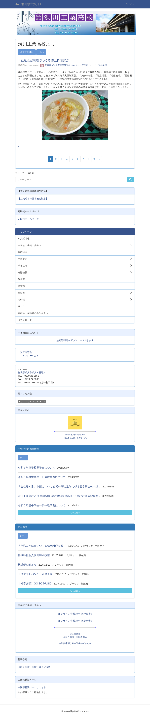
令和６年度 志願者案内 (75, 637)
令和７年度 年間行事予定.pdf (34, 667)
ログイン (130, 4)
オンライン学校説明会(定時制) (75, 620)
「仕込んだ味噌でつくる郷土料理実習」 (45, 60)
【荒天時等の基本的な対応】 (33, 198)
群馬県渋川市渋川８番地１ (32, 372)
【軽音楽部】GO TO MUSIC (35, 583)
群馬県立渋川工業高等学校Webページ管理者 (64, 65)
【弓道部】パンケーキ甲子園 (35, 574)
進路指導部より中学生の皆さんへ (75, 643)
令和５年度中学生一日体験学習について (42, 505)
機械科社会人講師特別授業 (34, 555)
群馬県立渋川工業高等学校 (35, 4)
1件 (41, 52)
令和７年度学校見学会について (36, 467)
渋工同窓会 (26, 352)
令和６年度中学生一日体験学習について (42, 477)
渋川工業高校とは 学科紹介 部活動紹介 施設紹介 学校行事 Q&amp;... (59, 496)
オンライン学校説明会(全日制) (75, 613)
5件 (23, 457)
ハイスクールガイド (30, 355)
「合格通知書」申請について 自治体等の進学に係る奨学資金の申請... (59, 486)
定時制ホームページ (28, 219)
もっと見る (75, 512)
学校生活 (102, 65)
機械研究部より (27, 564)
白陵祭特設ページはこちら (32, 687)
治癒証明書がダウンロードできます (75, 340)
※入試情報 (75, 634)
